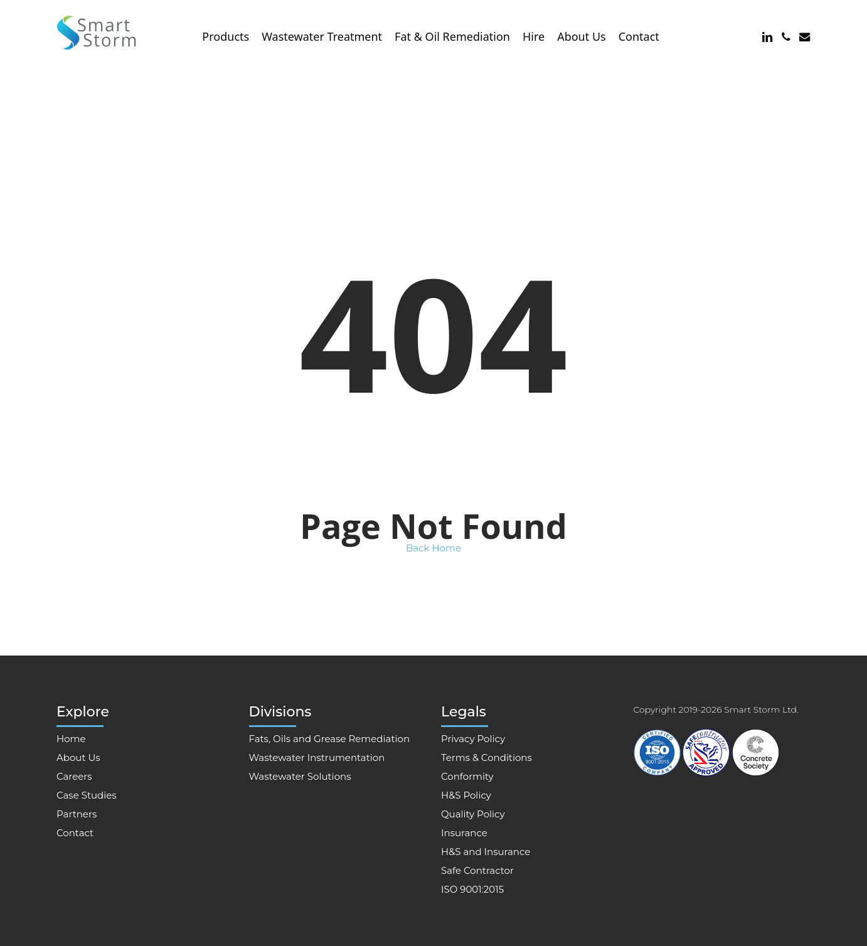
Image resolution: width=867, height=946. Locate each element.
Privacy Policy (473, 739)
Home (71, 739)
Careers (74, 776)
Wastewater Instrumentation (317, 757)
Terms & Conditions (486, 757)
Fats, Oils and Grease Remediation (329, 739)
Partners (76, 814)
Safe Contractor (477, 870)
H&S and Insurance (485, 852)
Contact (74, 833)
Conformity (467, 776)
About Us (78, 757)
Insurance (464, 833)
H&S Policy (466, 795)
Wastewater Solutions (300, 776)
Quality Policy (473, 814)
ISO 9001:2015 (472, 889)
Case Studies (86, 795)
